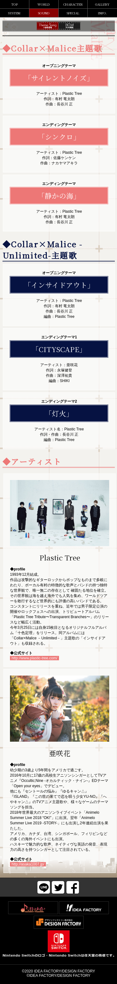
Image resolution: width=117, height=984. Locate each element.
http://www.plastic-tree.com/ (34, 658)
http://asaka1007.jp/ (28, 864)
